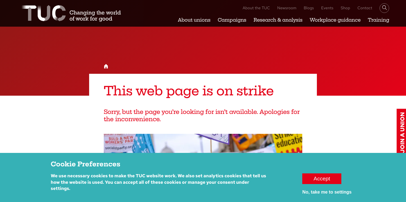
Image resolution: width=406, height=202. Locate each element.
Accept (321, 181)
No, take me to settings (326, 194)
